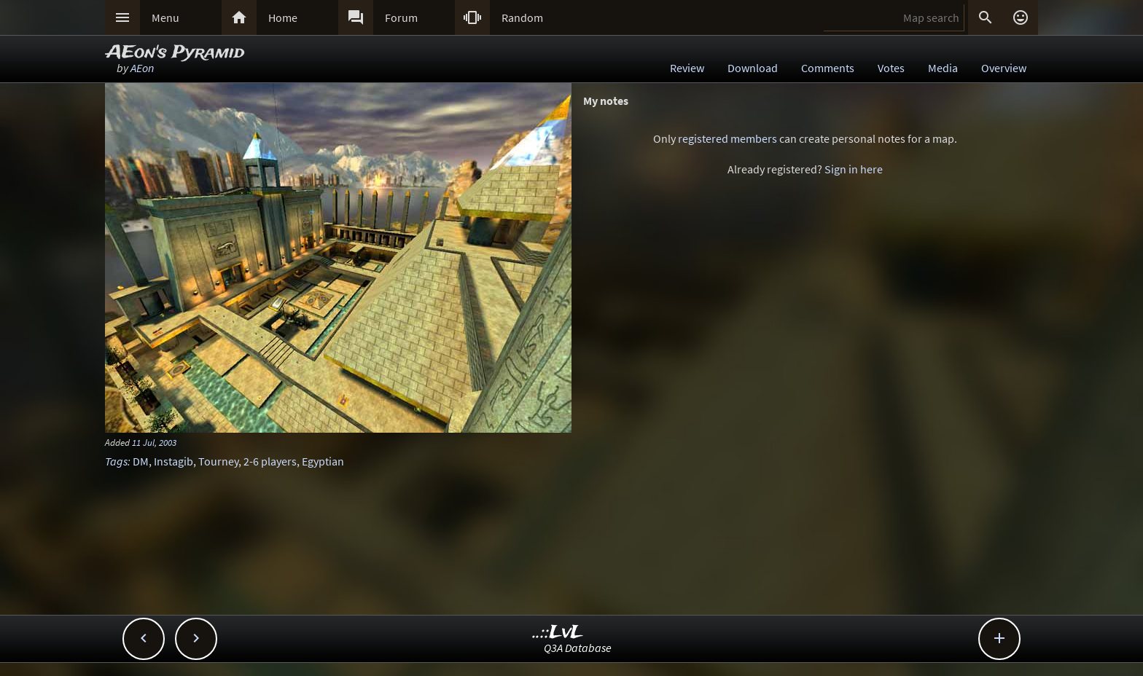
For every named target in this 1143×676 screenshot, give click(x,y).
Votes (891, 67)
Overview (1003, 67)
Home (282, 17)
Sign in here (853, 169)
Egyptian (323, 461)
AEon (142, 67)
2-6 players (270, 461)
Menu (165, 17)
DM (141, 461)
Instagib (173, 461)
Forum (401, 17)
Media (943, 67)
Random (522, 17)
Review (687, 67)
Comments (827, 67)
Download (752, 67)
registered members (727, 138)
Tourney (218, 461)
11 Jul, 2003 (154, 442)
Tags (116, 461)
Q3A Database (578, 647)
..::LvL (558, 632)
